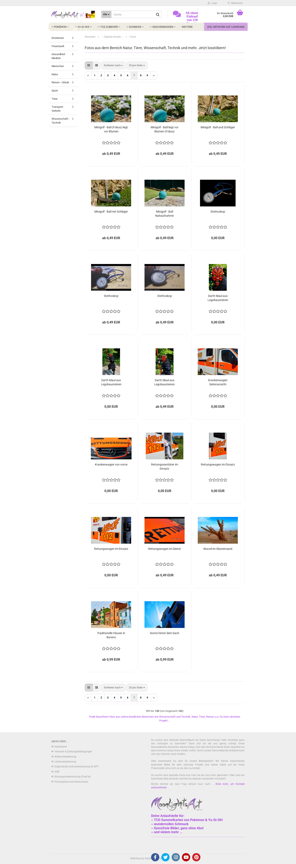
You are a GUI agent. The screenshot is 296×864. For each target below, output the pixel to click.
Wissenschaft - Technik (60, 120)
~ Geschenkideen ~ (163, 26)
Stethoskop (217, 211)
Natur (55, 74)
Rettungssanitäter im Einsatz (164, 466)
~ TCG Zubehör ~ (109, 26)
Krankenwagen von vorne (111, 464)
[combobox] (113, 65)
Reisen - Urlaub (60, 82)
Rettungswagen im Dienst (164, 548)
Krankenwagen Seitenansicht (218, 382)
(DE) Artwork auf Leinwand (226, 26)
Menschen (58, 66)
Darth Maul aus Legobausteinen (218, 298)
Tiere (55, 98)
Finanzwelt (58, 46)
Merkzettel (235, 3)
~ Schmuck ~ (135, 26)
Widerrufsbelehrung (65, 756)
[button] (89, 65)
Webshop (135, 858)
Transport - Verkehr (58, 108)
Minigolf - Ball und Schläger (218, 127)
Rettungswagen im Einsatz (218, 464)
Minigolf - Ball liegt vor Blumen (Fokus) (164, 129)
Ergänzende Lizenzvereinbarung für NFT (76, 766)
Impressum (60, 746)
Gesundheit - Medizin (59, 56)
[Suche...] (106, 14)
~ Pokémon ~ (60, 26)
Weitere (187, 26)
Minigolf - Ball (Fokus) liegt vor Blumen (111, 129)
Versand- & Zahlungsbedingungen (73, 751)
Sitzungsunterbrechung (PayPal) (72, 776)
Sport (55, 90)
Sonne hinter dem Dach (164, 633)
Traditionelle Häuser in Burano (111, 635)
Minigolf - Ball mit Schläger (111, 211)
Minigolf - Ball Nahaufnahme (164, 213)
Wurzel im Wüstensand (217, 548)
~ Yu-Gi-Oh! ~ (83, 26)
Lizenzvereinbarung (65, 761)
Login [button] (212, 3)
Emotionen (58, 37)
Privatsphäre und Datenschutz (71, 781)
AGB (56, 771)
